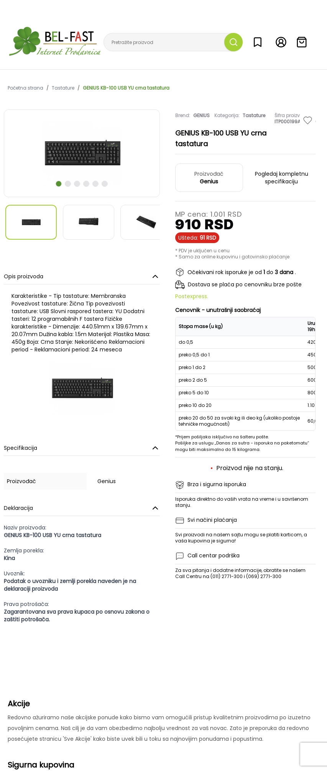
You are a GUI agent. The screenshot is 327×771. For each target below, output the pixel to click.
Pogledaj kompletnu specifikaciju (281, 177)
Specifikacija (82, 447)
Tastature (63, 88)
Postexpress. (191, 296)
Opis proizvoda (82, 276)
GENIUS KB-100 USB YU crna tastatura (126, 88)
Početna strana (25, 88)
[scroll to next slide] (59, 184)
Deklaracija (82, 508)
